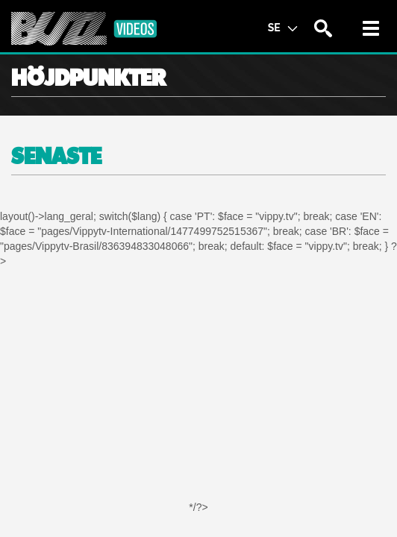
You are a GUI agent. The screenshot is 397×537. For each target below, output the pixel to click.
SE (282, 27)
